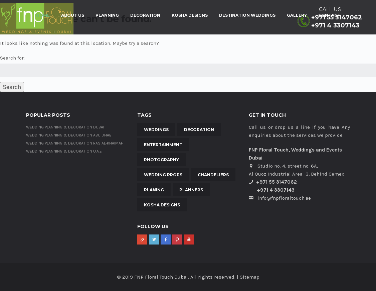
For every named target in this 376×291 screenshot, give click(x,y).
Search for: (12, 58)
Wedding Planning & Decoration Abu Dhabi (69, 135)
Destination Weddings (247, 15)
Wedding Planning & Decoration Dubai (65, 127)
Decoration (145, 15)
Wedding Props (163, 174)
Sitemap (249, 277)
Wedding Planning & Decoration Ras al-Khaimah (75, 143)
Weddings (156, 129)
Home (43, 15)
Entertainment (163, 144)
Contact (329, 15)
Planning (107, 15)
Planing (154, 189)
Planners (191, 189)
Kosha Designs (190, 15)
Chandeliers (213, 174)
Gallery (297, 15)
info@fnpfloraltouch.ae (284, 198)
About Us (72, 15)
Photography (161, 159)
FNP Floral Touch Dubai (161, 277)
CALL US (330, 9)
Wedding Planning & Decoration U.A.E (64, 151)
